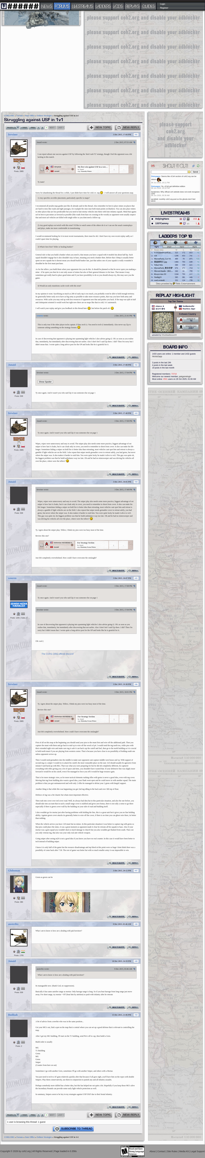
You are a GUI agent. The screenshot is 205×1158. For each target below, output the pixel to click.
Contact (161, 1151)
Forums (20, 116)
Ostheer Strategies (44, 116)
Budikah (13, 1014)
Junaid (39, 142)
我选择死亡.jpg (160, 262)
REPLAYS (132, 6)
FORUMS (62, 6)
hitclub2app (157, 356)
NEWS (47, 6)
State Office (30, 116)
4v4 (194, 247)
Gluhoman (14, 870)
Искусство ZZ (160, 274)
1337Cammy (162, 223)
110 (155, 256)
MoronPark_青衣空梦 (163, 268)
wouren (40, 316)
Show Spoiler (45, 382)
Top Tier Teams (175, 301)
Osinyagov (155, 176)
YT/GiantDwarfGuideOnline (166, 252)
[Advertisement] (97, 59)
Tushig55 (158, 277)
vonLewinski (159, 280)
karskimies (155, 192)
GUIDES (149, 6)
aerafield (154, 199)
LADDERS (103, 6)
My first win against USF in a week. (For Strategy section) (93, 167)
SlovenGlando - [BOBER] (164, 271)
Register (164, 8)
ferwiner (13, 134)
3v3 (182, 247)
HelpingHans (162, 219)
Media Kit (184, 1151)
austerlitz (13, 924)
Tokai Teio (158, 265)
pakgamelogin (185, 376)
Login (162, 4)
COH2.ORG (9, 116)
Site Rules (172, 1151)
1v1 (156, 247)
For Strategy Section (85, 543)
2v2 (169, 247)
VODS (118, 6)
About (153, 1151)
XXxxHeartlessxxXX (169, 335)
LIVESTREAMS (82, 6)
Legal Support (198, 1151)
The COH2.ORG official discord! (58, 654)
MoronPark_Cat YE (162, 259)
